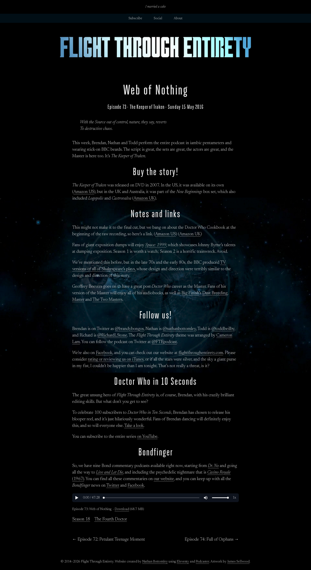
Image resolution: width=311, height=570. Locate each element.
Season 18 (81, 519)
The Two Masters (107, 300)
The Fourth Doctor (110, 519)
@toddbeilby (222, 329)
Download (122, 509)
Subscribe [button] (135, 18)
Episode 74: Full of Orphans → (212, 539)
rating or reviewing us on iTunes (116, 359)
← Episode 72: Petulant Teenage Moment (108, 539)
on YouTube (147, 437)
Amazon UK (144, 198)
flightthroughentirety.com (201, 353)
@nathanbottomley (179, 329)
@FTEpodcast (164, 342)
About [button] (178, 18)
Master (78, 300)
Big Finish (190, 293)
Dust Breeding (214, 293)
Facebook (104, 353)
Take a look (134, 426)
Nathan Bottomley (155, 561)
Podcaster (202, 561)
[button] (76, 497)
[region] (155, 497)
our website (164, 479)
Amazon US (83, 192)
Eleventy (183, 561)
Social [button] (158, 18)
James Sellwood (238, 561)
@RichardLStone (112, 335)
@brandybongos (129, 329)
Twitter (112, 485)
